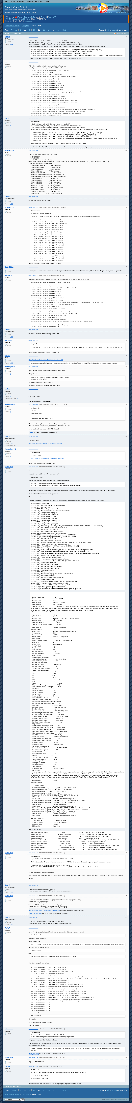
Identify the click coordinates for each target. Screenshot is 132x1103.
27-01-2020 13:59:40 (33, 928)
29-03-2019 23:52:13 (33, 118)
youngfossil (9, 267)
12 (44, 30)
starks (7, 118)
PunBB (108, 1099)
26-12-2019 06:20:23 (33, 389)
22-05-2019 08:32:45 (33, 150)
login (108, 30)
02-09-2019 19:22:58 (33, 355)
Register (38, 1)
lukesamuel (9, 467)
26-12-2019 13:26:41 (33, 404)
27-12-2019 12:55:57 (33, 449)
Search (30, 1)
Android (44, 17)
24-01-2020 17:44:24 (33, 895)
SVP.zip (31, 432)
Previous (14, 30)
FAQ (11, 21)
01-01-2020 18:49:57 (33, 466)
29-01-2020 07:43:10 (33, 1066)
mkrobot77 (9, 340)
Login (47, 1)
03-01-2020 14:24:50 (33, 885)
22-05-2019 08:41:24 (33, 196)
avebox (7, 389)
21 (58, 30)
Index (13, 1)
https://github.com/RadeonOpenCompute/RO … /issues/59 (46, 360)
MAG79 (7, 37)
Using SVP (25, 26)
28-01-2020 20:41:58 (33, 1029)
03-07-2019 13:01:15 (33, 329)
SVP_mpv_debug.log (35, 913)
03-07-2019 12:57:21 (33, 275)
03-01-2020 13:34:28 (33, 852)
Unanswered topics (120, 12)
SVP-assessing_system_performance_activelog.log (44, 910)
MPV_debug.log (34, 1054)
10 (34, 30)
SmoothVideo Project (16, 7)
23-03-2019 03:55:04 (33, 36)
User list (20, 1)
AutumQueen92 (10, 366)
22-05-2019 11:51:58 (33, 207)
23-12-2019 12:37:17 (33, 366)
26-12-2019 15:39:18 (33, 436)
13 (49, 30)
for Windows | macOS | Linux (17, 19)
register (114, 30)
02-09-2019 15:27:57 (33, 340)
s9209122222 (9, 150)
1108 (11, 44)
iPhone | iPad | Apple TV (26, 17)
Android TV (52, 17)
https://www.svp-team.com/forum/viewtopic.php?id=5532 (45, 443)
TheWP (7, 928)
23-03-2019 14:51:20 (33, 62)
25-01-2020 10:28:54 (33, 917)
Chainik (7, 197)
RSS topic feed (122, 33)
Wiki (6, 1)
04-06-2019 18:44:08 (33, 266)
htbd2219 (8, 275)
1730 (11, 204)
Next (64, 30)
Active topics (107, 12)
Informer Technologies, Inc (121, 1099)
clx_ (6, 62)
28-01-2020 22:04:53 (33, 1057)
